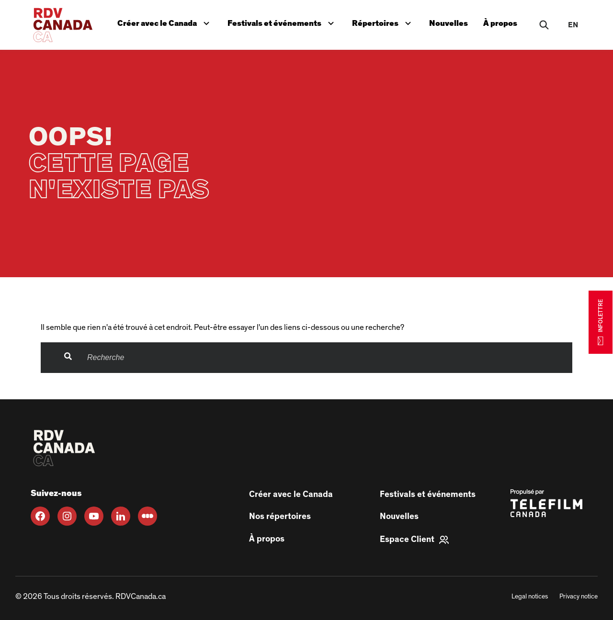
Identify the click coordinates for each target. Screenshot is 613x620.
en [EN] (573, 25)
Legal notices (529, 596)
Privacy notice (578, 596)
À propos (500, 23)
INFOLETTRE (600, 322)
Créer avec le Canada (165, 22)
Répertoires (384, 22)
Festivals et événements (282, 22)
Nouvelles (448, 23)
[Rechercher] (544, 25)
